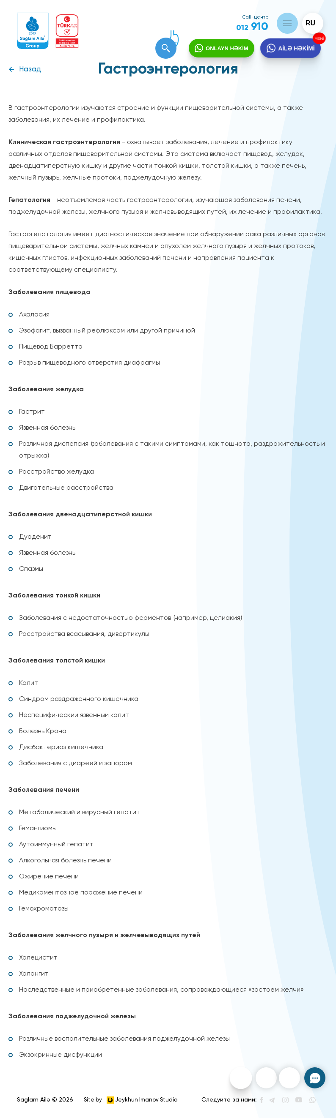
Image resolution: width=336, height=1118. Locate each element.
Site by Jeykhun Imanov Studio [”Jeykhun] (130, 1100)
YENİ (318, 38)
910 (252, 27)
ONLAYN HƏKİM (227, 48)
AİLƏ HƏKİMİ (296, 48)
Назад (30, 69)
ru (310, 23)
